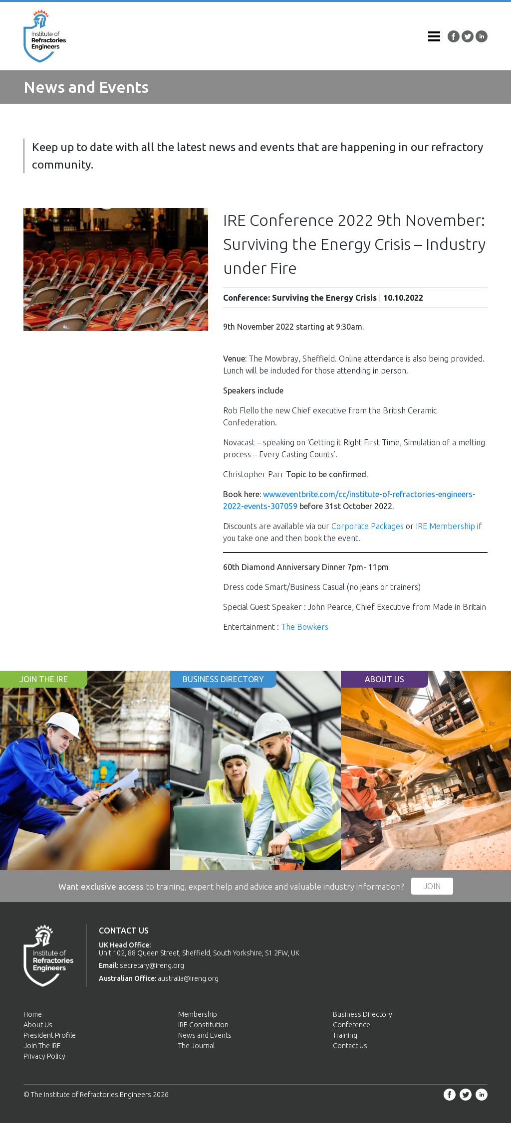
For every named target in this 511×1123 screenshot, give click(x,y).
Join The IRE (42, 1046)
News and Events (205, 1035)
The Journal (196, 1046)
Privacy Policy (44, 1056)
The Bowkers (304, 626)
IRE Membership (445, 526)
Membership (197, 1014)
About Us (37, 1025)
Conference (351, 1025)
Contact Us (350, 1046)
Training (345, 1035)
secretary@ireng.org (152, 965)
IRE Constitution (203, 1025)
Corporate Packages (367, 526)
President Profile (49, 1035)
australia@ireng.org (188, 978)
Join (432, 886)
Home (32, 1014)
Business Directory (362, 1014)
